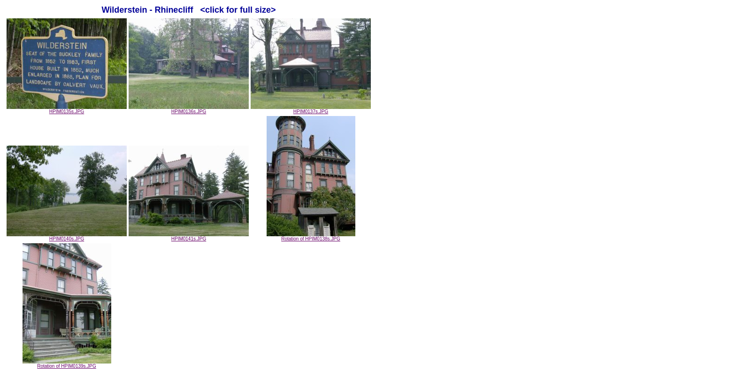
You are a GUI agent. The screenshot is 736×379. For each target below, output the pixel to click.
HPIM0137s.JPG (311, 109)
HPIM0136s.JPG (189, 109)
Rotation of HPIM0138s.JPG (311, 236)
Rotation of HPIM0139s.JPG (67, 364)
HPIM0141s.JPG (189, 236)
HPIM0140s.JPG (67, 236)
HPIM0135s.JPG (67, 109)
